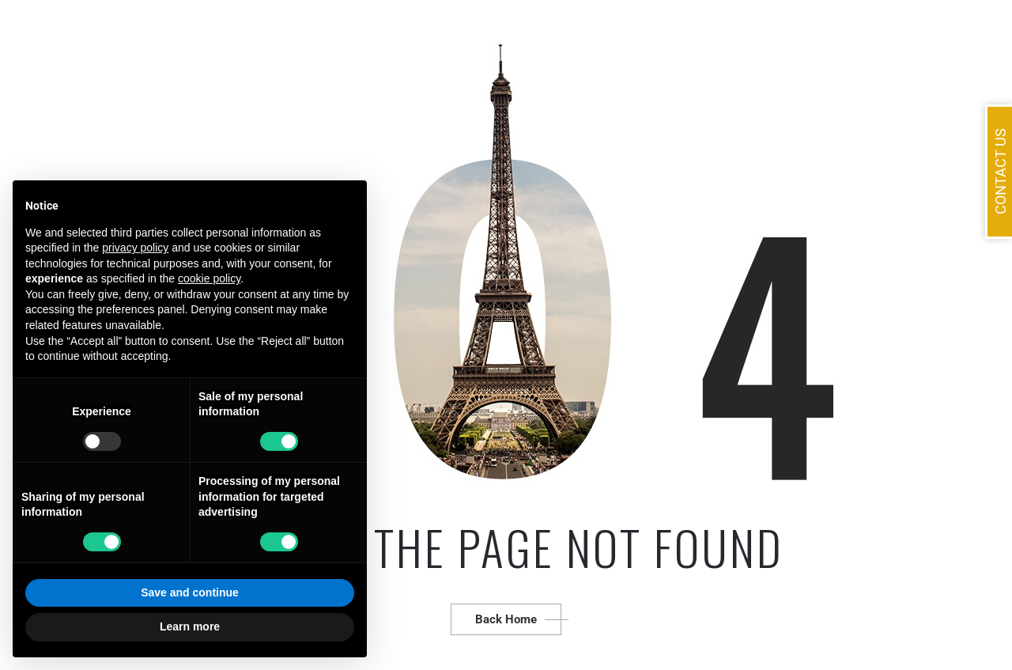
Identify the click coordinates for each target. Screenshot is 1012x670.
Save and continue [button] (190, 592)
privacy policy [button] (135, 247)
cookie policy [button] (209, 278)
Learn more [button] (190, 626)
